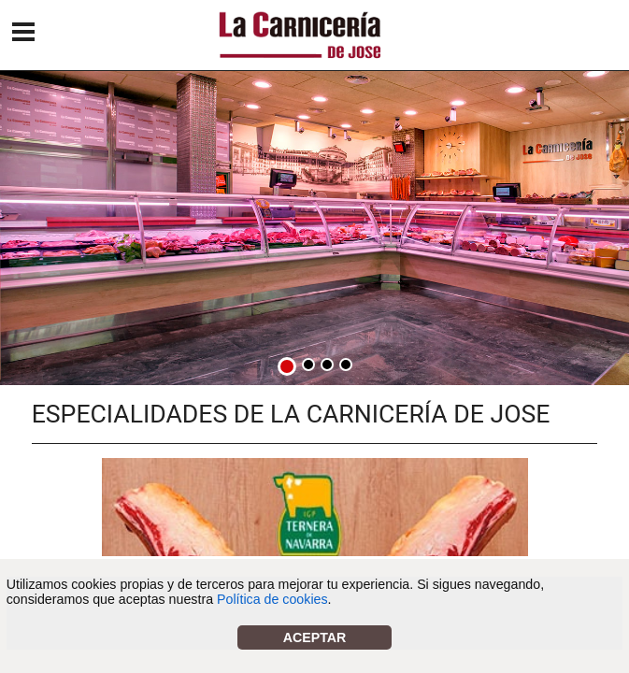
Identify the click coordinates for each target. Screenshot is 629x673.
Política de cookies (272, 599)
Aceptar (315, 637)
